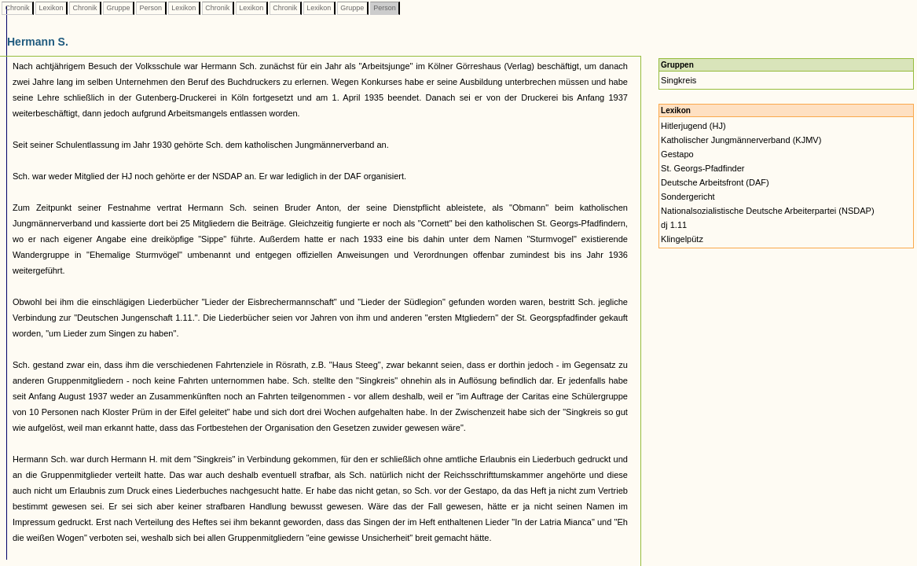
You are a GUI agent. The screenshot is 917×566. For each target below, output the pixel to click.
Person (151, 8)
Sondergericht (688, 196)
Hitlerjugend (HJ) (693, 125)
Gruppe (118, 8)
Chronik (17, 8)
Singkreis (678, 80)
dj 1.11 (674, 225)
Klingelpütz (682, 239)
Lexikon (51, 8)
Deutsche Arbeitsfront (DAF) (715, 182)
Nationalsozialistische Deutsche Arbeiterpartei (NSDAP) (767, 210)
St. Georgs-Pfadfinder (702, 168)
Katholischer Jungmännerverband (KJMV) (741, 140)
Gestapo (677, 154)
